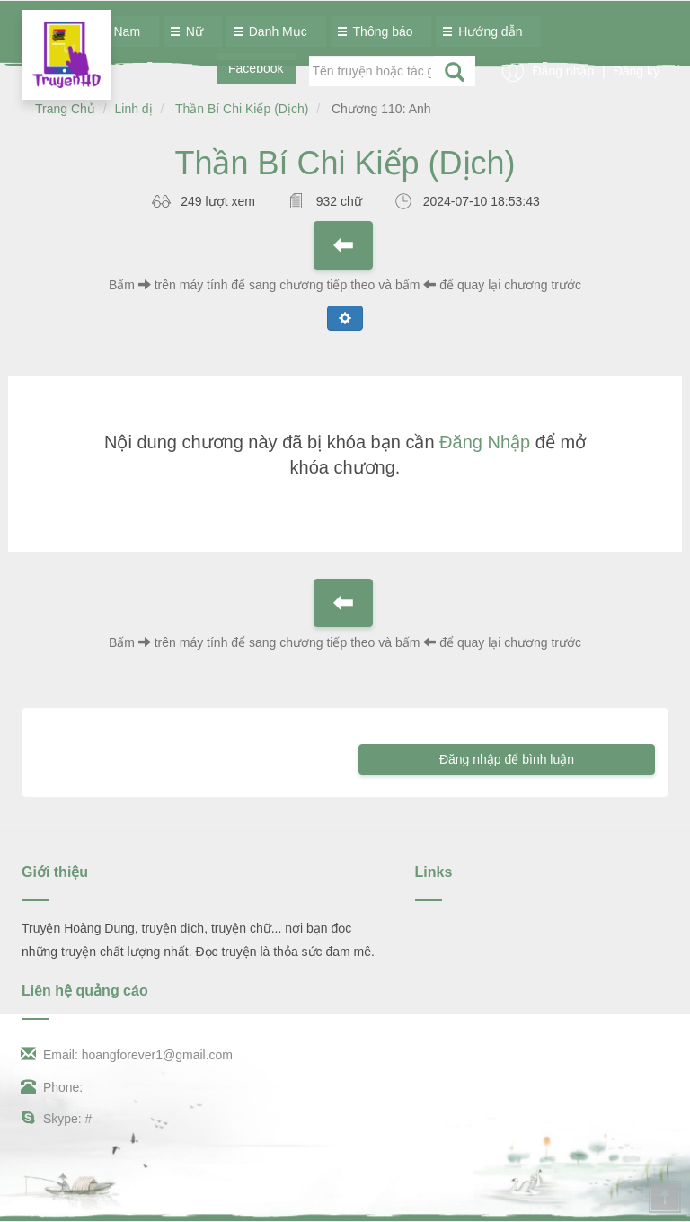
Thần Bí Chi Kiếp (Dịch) (241, 109)
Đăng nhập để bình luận (506, 759)
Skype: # (57, 1118)
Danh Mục (273, 31)
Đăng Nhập (484, 442)
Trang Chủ (65, 109)
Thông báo (378, 31)
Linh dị (134, 109)
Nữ (190, 31)
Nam (122, 31)
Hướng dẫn (485, 31)
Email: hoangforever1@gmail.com (127, 1055)
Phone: (52, 1087)
